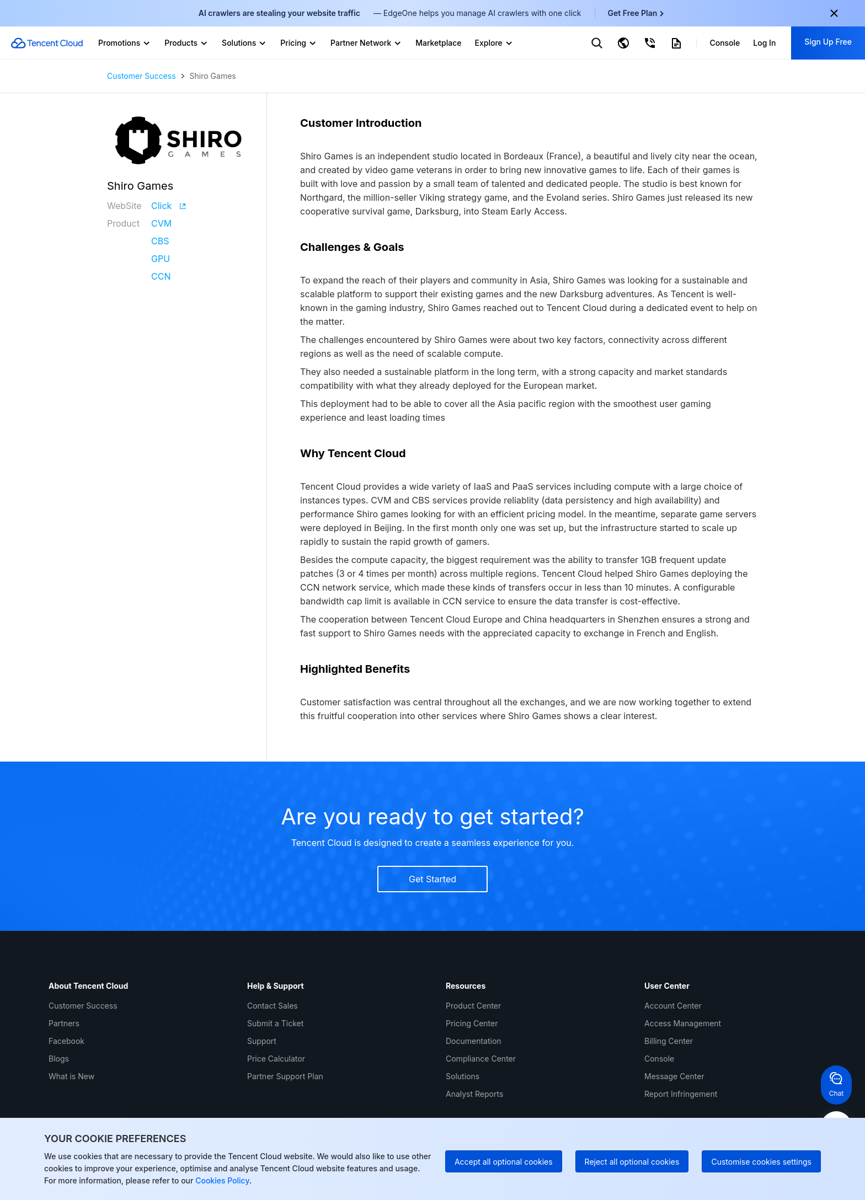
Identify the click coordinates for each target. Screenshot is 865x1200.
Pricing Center (472, 1023)
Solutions (462, 1076)
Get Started (432, 879)
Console (659, 1058)
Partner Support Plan (285, 1076)
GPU (160, 258)
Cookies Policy (221, 1180)
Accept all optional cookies (504, 1161)
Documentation (473, 1041)
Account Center (673, 1005)
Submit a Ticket (275, 1023)
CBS (160, 241)
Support (261, 1041)
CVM (161, 223)
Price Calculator (276, 1058)
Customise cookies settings (761, 1161)
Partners (64, 1023)
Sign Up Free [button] (828, 41)
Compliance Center (481, 1058)
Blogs (59, 1058)
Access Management (682, 1023)
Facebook (66, 1041)
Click (168, 205)
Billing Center (668, 1041)
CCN (160, 276)
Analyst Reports (474, 1094)
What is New (71, 1076)
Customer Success (141, 76)
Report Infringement (680, 1094)
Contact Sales (272, 1005)
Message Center (674, 1076)
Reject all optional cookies (632, 1161)
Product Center (473, 1005)
